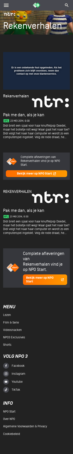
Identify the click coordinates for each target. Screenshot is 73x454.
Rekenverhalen (16, 96)
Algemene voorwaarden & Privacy (25, 426)
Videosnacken (12, 330)
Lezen (7, 315)
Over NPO (9, 419)
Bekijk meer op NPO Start (36, 173)
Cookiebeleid (11, 434)
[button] (57, 57)
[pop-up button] (49, 57)
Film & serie (11, 322)
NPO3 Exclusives (14, 337)
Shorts (7, 344)
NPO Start (9, 411)
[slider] (36, 85)
